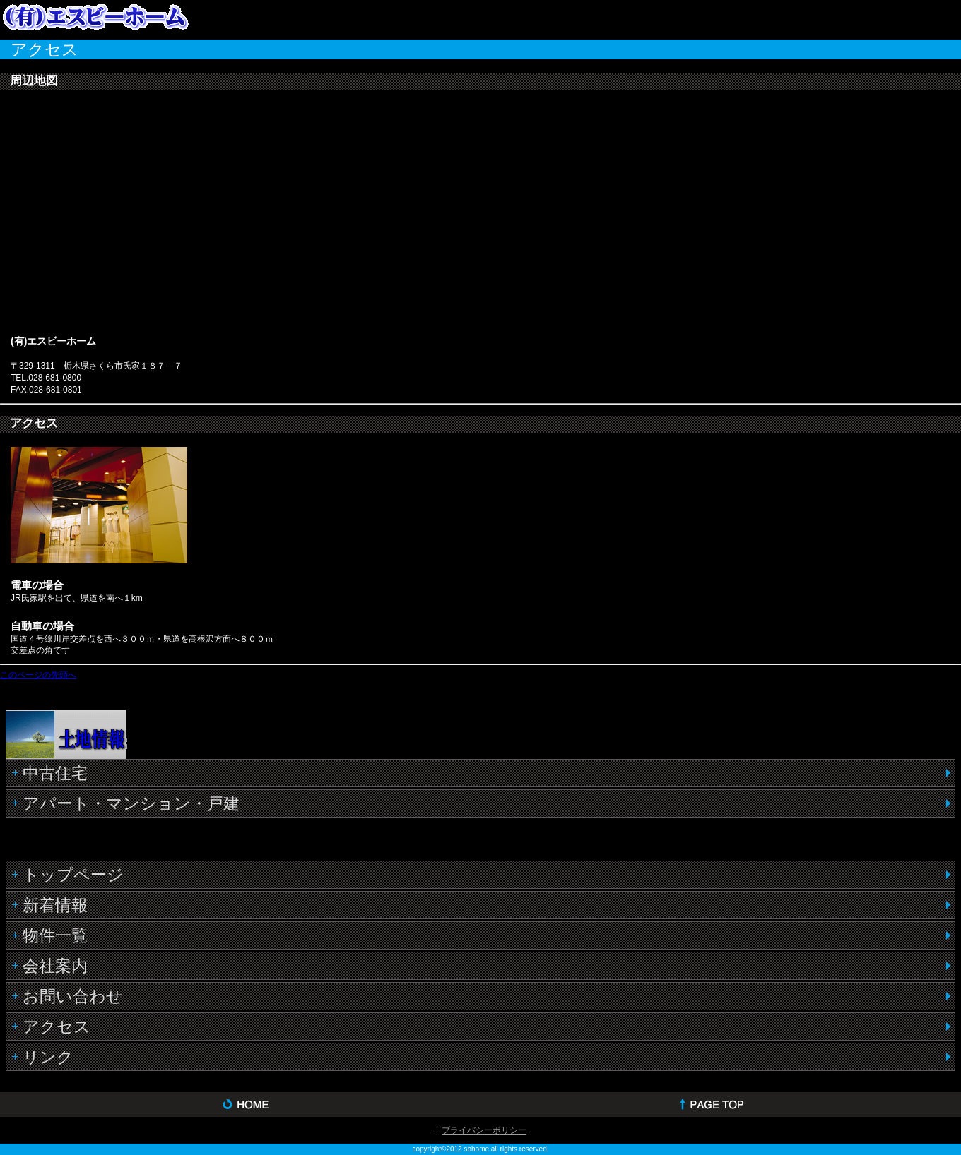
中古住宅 (55, 773)
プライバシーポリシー (484, 1130)
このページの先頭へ (38, 675)
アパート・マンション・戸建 (131, 803)
